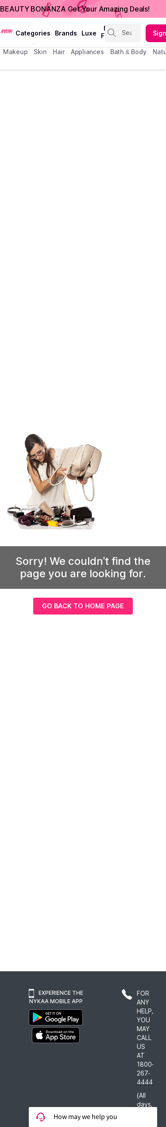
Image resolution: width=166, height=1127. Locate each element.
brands (66, 33)
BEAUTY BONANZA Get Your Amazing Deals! (75, 8)
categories (32, 33)
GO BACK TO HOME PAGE (83, 606)
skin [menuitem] (40, 51)
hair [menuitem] (59, 51)
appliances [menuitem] (87, 51)
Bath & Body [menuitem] (128, 51)
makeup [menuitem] (15, 51)
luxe (89, 33)
